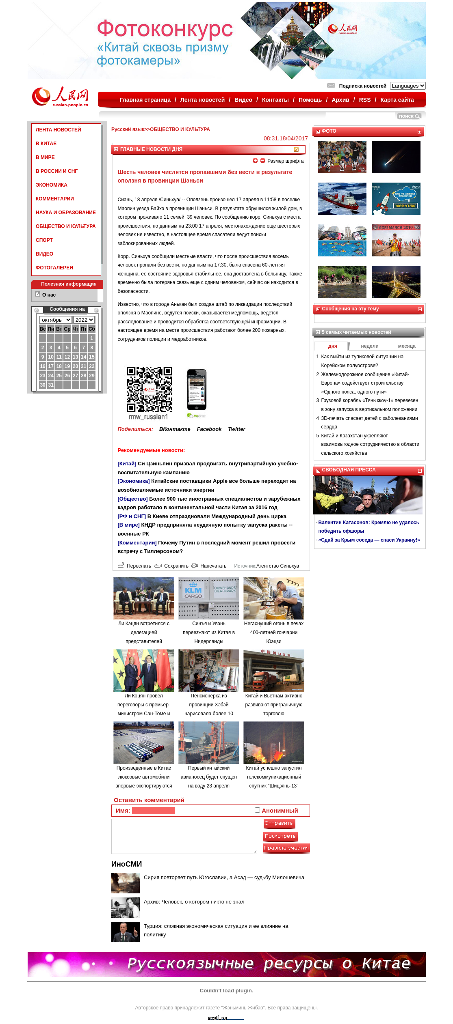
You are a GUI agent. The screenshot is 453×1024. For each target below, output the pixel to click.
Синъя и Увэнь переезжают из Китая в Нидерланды (209, 632)
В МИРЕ (45, 157)
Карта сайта (397, 100)
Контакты (275, 100)
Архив (340, 100)
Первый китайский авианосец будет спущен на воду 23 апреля (209, 776)
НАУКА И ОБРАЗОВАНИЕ (66, 212)
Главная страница (145, 100)
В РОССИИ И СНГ (57, 171)
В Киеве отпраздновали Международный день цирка (216, 516)
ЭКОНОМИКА (51, 185)
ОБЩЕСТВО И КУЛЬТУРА (66, 226)
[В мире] (129, 525)
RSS (365, 100)
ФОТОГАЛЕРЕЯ (54, 268)
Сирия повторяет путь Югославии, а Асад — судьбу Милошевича (224, 877)
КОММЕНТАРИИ (55, 199)
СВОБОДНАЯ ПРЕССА (349, 470)
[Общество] (133, 499)
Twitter (236, 429)
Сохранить (171, 566)
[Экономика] (134, 481)
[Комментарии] (137, 543)
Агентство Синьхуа (277, 566)
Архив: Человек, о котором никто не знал (194, 902)
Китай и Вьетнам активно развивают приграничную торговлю (273, 704)
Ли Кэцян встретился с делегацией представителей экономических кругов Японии (143, 641)
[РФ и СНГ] (132, 516)
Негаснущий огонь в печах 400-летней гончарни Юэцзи (273, 632)
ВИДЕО (44, 254)
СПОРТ (44, 240)
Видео (243, 100)
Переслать (134, 566)
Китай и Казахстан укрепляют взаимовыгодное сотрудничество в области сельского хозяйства (370, 444)
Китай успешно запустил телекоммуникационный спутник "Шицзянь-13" (274, 776)
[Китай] (127, 463)
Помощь (310, 100)
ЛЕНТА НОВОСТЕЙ (58, 130)
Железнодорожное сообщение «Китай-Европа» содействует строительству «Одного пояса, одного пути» (365, 383)
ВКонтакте (175, 429)
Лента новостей (202, 100)
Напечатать (209, 566)
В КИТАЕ (46, 143)
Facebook (209, 429)
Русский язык (127, 129)
